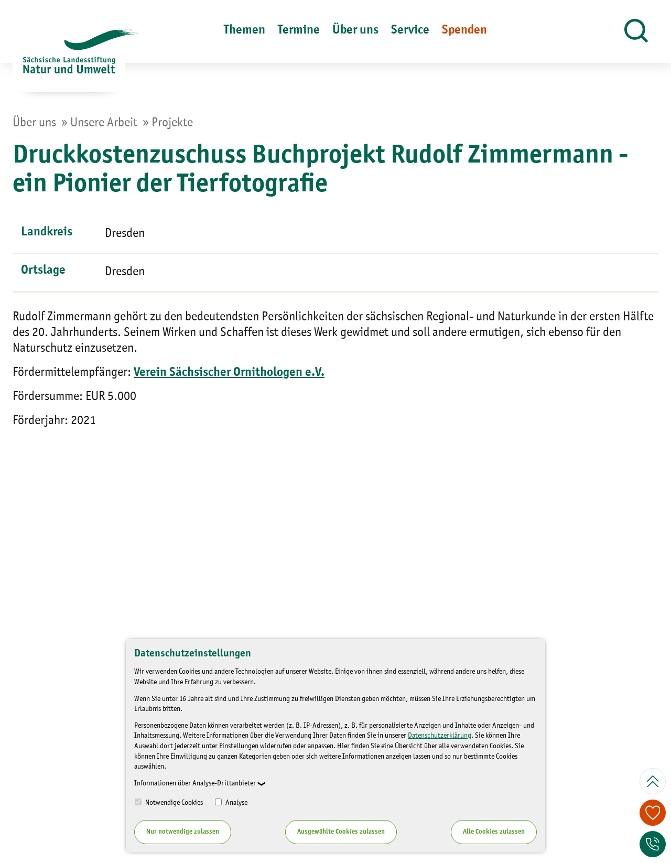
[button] (636, 31)
